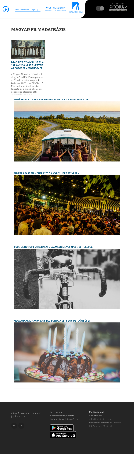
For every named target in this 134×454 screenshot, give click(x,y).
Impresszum (56, 412)
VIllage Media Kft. (104, 426)
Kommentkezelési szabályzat (64, 419)
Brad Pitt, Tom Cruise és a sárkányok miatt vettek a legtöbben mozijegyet (27, 65)
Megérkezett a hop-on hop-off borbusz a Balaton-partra (51, 99)
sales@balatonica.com (100, 419)
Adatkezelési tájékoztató (62, 415)
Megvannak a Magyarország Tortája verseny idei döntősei (52, 320)
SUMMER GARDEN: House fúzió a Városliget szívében (46, 173)
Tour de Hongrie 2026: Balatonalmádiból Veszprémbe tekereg (53, 247)
